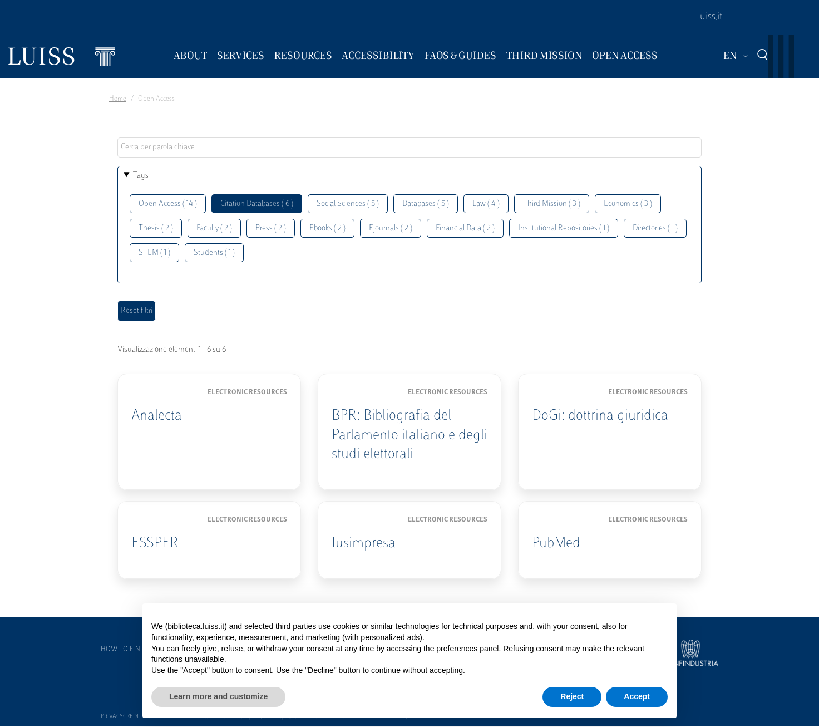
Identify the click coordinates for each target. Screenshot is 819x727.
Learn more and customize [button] (218, 696)
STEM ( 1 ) (154, 253)
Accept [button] (637, 696)
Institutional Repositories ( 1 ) (563, 228)
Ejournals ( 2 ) (390, 228)
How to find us (128, 649)
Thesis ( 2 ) (156, 228)
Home (117, 99)
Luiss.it (708, 17)
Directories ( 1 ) (655, 228)
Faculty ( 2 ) (214, 228)
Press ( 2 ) (270, 228)
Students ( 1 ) (214, 253)
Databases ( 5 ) (425, 204)
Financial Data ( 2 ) (465, 228)
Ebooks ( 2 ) (327, 228)
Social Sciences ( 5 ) (348, 204)
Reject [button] (572, 696)
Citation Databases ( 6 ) (256, 204)
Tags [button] (141, 175)
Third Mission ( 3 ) (551, 204)
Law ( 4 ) (486, 204)
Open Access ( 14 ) (168, 204)
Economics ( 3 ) (628, 204)
